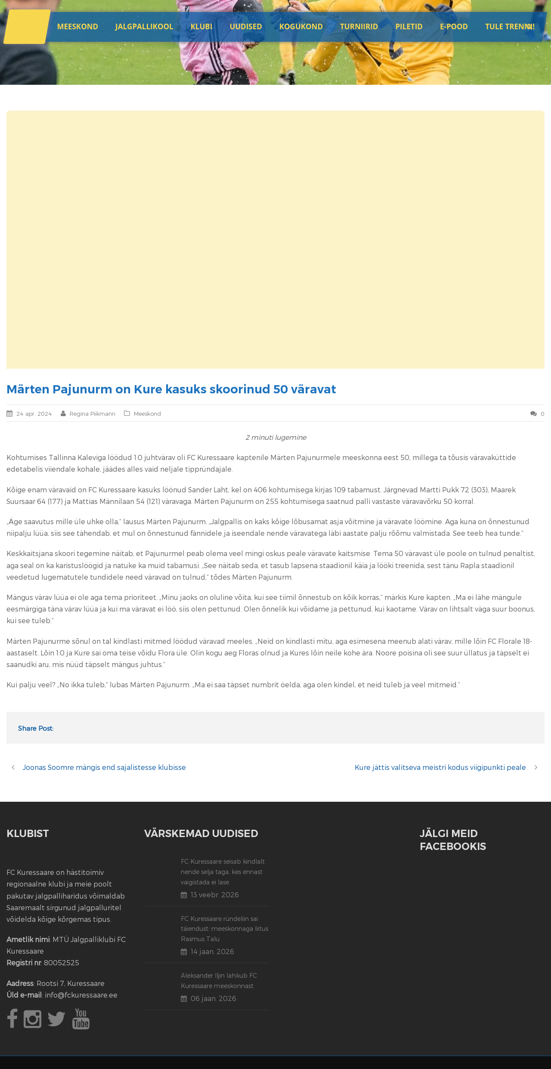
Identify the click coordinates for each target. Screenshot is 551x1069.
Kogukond (301, 26)
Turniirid (359, 26)
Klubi (202, 26)
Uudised (245, 26)
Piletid (408, 26)
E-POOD (454, 26)
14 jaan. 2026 (212, 951)
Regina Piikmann (92, 413)
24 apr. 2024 (34, 413)
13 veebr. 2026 (215, 894)
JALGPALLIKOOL (144, 26)
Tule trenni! (510, 26)
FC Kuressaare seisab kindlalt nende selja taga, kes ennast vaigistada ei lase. (223, 872)
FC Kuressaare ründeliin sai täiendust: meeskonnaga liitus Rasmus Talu (224, 929)
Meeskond (77, 26)
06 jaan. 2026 (213, 998)
